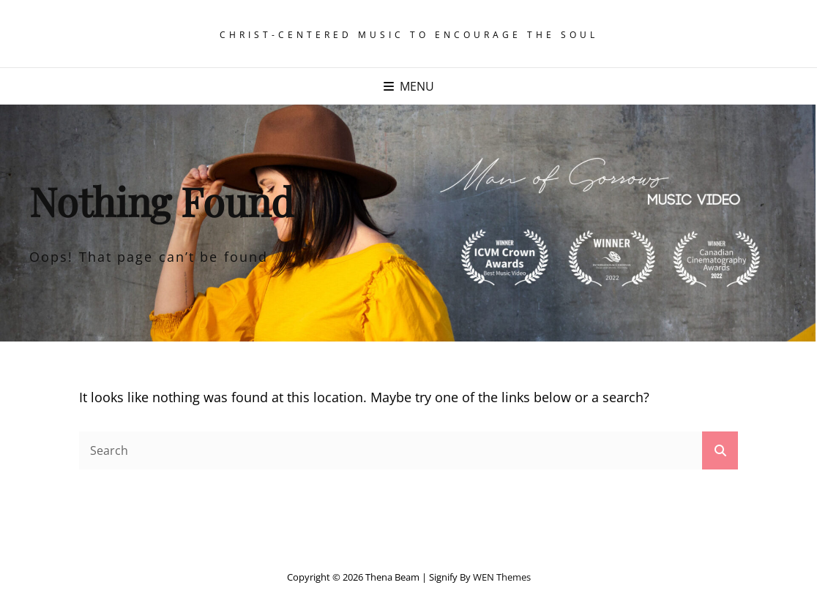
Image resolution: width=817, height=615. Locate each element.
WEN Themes (502, 577)
